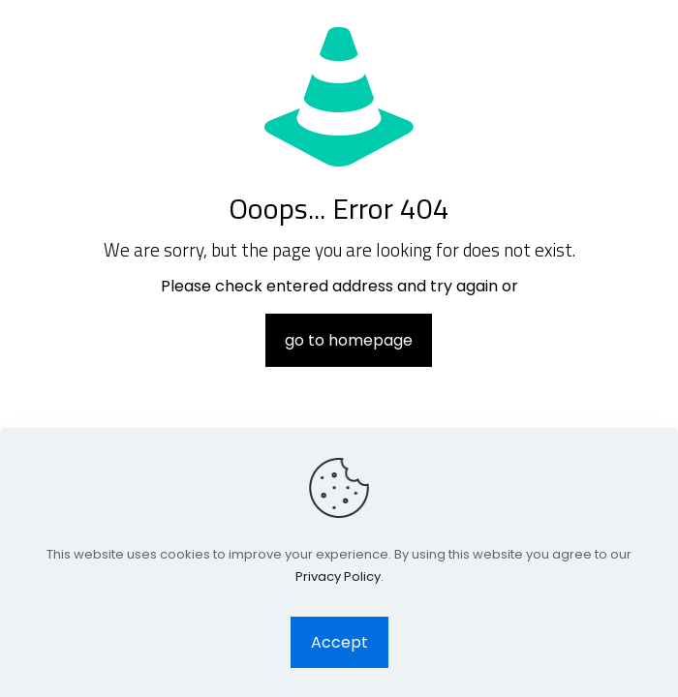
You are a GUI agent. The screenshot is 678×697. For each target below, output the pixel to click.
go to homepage (349, 340)
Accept (339, 642)
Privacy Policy (338, 576)
